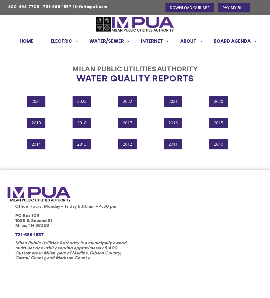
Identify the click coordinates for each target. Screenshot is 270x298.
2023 (81, 101)
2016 (173, 123)
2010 (218, 144)
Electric (61, 41)
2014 (36, 144)
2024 (36, 101)
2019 (36, 123)
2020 (218, 101)
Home (26, 41)
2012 (127, 144)
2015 (218, 123)
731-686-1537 (57, 7)
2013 (81, 144)
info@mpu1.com (91, 7)
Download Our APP (190, 7)
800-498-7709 (24, 7)
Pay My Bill (234, 7)
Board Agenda (232, 41)
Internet (152, 41)
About (188, 41)
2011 (173, 144)
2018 (81, 123)
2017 (127, 123)
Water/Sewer (106, 41)
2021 (173, 101)
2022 (127, 101)
